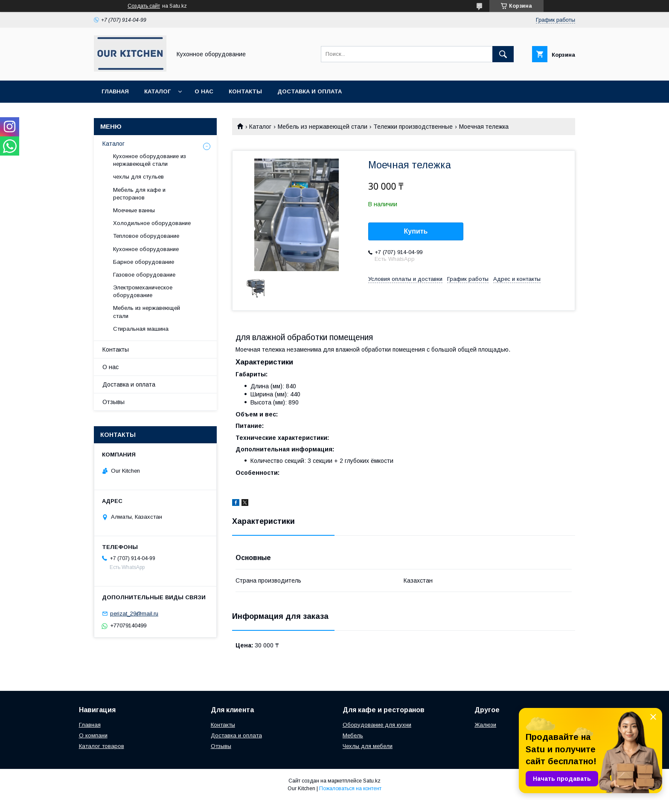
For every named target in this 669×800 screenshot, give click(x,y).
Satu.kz (372, 781)
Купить (416, 231)
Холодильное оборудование (152, 223)
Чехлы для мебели (368, 746)
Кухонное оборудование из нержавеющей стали (149, 160)
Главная (115, 91)
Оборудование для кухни (377, 725)
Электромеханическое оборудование (142, 291)
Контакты (245, 91)
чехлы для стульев (138, 176)
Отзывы (113, 402)
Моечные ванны (134, 210)
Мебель (353, 735)
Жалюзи (485, 725)
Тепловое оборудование (146, 236)
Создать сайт (144, 6)
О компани (93, 735)
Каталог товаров (101, 746)
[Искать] (503, 54)
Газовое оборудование (144, 274)
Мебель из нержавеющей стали (322, 126)
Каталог (157, 91)
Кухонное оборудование (146, 249)
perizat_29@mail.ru (134, 613)
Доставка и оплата (309, 91)
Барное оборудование (143, 262)
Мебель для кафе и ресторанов (139, 194)
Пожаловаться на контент (350, 788)
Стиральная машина (141, 329)
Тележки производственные (413, 126)
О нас (204, 91)
